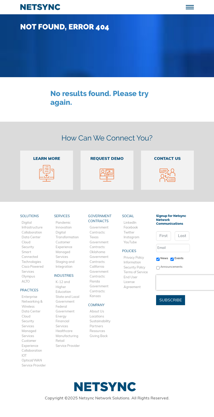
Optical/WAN (32, 360)
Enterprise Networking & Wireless (32, 301)
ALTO (26, 281)
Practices (29, 290)
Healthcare (64, 331)
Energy (61, 316)
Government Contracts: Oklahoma (99, 247)
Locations (97, 316)
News (164, 258)
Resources (97, 331)
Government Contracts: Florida (99, 276)
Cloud (26, 242)
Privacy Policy (134, 257)
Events (179, 258)
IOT (24, 355)
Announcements (171, 266)
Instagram (131, 237)
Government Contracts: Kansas (99, 291)
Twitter (129, 232)
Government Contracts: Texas (99, 232)
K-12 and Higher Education (63, 287)
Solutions (29, 216)
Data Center (31, 237)
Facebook (131, 227)
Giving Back (99, 336)
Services (28, 326)
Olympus (28, 276)
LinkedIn (130, 222)
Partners (96, 326)
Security (28, 247)
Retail (60, 341)
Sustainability (100, 321)
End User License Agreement (132, 282)
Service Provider (34, 365)
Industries (64, 275)
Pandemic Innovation (64, 225)
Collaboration (32, 232)
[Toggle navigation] (192, 6)
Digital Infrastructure (32, 225)
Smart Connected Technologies (31, 257)
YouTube (130, 242)
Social (128, 216)
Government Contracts (100, 219)
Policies (129, 251)
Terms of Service (136, 272)
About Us (97, 311)
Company (96, 305)
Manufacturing (67, 336)
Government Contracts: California (99, 261)
